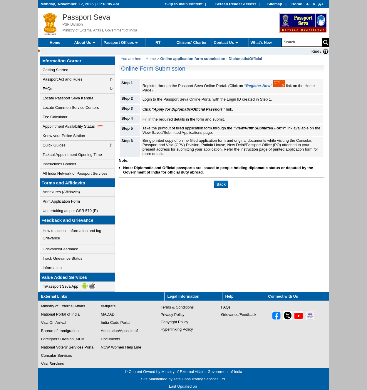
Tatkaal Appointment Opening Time (72, 154)
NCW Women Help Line (121, 347)
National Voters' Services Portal (68, 347)
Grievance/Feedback (60, 249)
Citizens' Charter (192, 42)
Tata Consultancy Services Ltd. (199, 379)
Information (52, 268)
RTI (158, 42)
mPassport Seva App (60, 286)
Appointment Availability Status (73, 126)
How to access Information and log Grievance (72, 234)
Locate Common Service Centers (71, 107)
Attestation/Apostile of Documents (119, 336)
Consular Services (56, 355)
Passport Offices (121, 42)
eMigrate (108, 306)
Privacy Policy (173, 314)
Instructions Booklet (59, 164)
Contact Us (226, 42)
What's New (261, 42)
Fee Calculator (55, 117)
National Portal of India (60, 314)
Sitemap (275, 4)
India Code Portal (115, 323)
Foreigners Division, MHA (62, 339)
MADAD (108, 314)
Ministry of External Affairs (63, 306)
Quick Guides (54, 145)
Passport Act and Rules (62, 79)
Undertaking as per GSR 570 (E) (70, 211)
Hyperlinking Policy (177, 329)
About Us (84, 42)
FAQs (47, 88)
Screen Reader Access (236, 4)
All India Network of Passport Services (75, 173)
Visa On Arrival (53, 323)
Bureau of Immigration (60, 331)
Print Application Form (61, 201)
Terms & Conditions (177, 307)
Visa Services (52, 363)
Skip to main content (184, 4)
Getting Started (55, 70)
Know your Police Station (64, 136)
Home (296, 4)
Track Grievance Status (62, 258)
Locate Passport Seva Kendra (68, 98)
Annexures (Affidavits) (61, 192)
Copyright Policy (174, 322)
